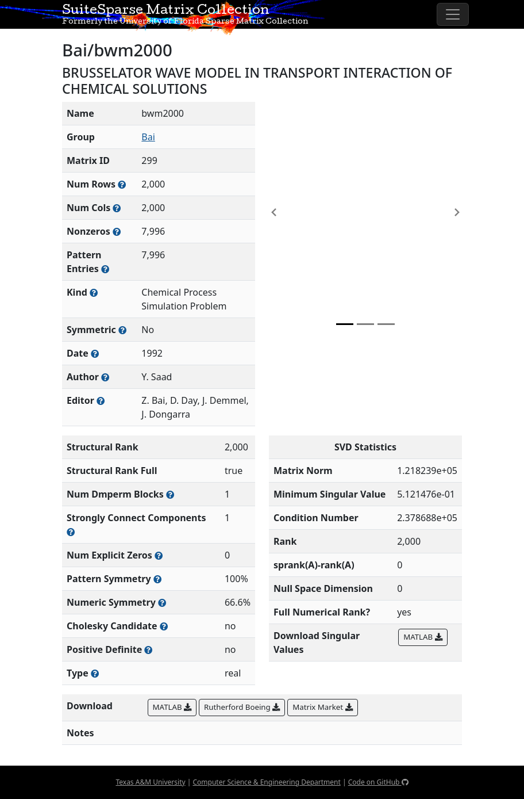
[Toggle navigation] (453, 14)
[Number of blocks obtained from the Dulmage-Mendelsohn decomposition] (170, 494)
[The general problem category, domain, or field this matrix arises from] (94, 292)
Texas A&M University (150, 782)
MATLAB (422, 637)
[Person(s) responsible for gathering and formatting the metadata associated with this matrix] (101, 400)
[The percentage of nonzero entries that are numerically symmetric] (162, 602)
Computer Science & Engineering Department (266, 782)
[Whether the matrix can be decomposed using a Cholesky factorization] (164, 626)
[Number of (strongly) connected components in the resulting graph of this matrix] (71, 531)
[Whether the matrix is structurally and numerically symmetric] (122, 329)
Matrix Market (322, 707)
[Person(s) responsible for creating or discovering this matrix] (105, 377)
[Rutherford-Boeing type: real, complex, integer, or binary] (95, 673)
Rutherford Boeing (242, 707)
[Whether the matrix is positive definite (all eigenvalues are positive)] (148, 649)
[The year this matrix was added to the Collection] (95, 353)
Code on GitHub (378, 782)
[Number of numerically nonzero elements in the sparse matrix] (117, 231)
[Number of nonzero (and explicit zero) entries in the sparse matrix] (105, 268)
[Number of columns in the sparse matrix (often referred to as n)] (117, 207)
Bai (148, 137)
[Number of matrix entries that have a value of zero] (159, 555)
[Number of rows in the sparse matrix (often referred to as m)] (122, 184)
